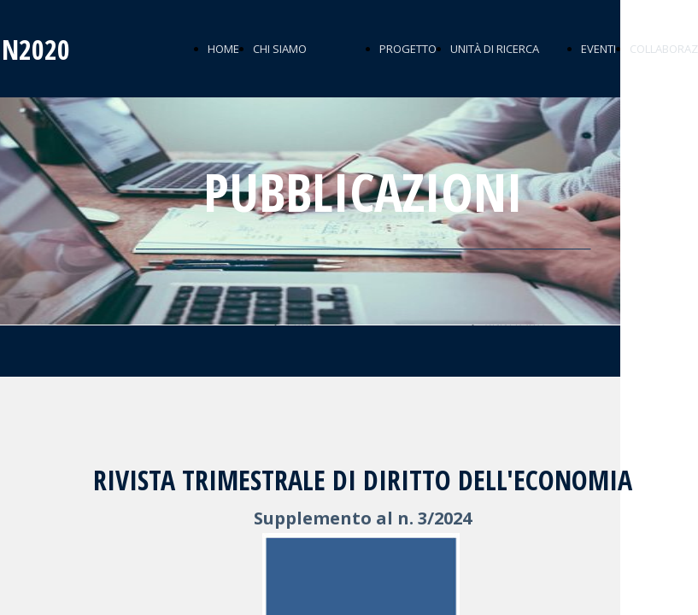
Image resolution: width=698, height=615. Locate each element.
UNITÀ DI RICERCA (494, 48)
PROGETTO (408, 48)
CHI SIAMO (280, 48)
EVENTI (598, 48)
